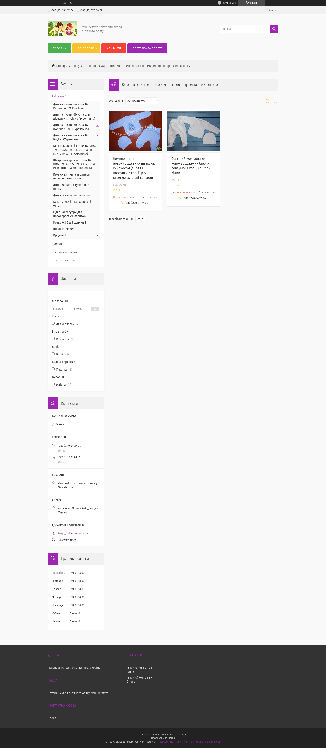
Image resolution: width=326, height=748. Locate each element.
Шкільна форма (64, 229)
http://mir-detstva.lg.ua (73, 533)
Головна (59, 48)
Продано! (92, 66)
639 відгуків (229, 2)
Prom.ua (182, 734)
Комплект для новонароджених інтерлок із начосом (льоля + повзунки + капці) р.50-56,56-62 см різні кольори (134, 168)
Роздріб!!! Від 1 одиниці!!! (69, 222)
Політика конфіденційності (205, 741)
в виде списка (275, 100)
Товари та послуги (70, 66)
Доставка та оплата (147, 48)
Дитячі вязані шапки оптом (71, 195)
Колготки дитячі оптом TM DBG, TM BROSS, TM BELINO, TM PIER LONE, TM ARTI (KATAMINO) (74, 150)
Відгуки (57, 244)
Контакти (114, 48)
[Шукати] (274, 29)
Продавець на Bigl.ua (163, 738)
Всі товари (86, 48)
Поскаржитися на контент (172, 741)
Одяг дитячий (110, 66)
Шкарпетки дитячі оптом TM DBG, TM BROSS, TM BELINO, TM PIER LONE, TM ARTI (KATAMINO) (74, 164)
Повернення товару (65, 260)
